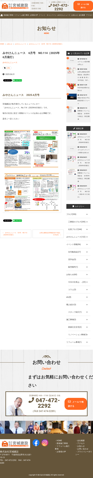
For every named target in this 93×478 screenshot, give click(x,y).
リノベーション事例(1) (78, 334)
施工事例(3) (72, 319)
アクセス (89, 15)
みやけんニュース (63, 15)
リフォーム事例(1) (75, 342)
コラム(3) (73, 289)
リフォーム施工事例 (21, 15)
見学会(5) (73, 259)
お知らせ (74, 15)
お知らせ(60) (72, 274)
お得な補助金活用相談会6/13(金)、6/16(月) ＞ (50, 234)
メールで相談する (85, 5)
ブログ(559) (72, 214)
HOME (59, 440)
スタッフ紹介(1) (76, 312)
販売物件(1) (74, 267)
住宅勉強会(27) (75, 252)
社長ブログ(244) (76, 229)
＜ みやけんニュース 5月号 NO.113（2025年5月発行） (14, 234)
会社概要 (82, 15)
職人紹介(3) (72, 304)
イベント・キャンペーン (48, 15)
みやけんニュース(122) (77, 237)
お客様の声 (34, 15)
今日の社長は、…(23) (78, 282)
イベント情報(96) (74, 244)
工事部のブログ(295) (78, 222)
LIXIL (8, 68)
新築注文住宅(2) (76, 327)
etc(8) (69, 297)
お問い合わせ (82, 449)
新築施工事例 (8, 15)
